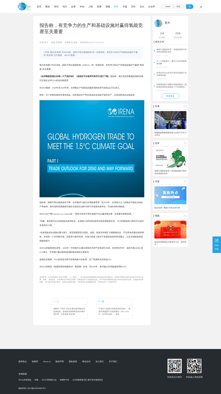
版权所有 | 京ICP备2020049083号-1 (32, 388)
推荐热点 (22, 361)
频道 (47, 6)
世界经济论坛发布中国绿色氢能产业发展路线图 (171, 74)
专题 (125, 6)
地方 (65, 6)
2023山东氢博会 (24, 380)
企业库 (151, 6)
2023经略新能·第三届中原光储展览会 (87, 380)
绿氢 (36, 380)
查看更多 (170, 96)
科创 (82, 6)
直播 (99, 6)
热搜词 (35, 361)
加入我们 (100, 361)
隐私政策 (73, 361)
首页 (39, 6)
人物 (90, 6)
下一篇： (102, 301)
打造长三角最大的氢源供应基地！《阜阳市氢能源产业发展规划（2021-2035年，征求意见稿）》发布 (115, 311)
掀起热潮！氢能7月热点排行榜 (167, 208)
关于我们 (113, 361)
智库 (116, 6)
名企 (142, 6)
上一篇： (57, 301)
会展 (73, 6)
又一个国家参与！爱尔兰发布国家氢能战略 (171, 62)
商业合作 (86, 361)
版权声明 (59, 361)
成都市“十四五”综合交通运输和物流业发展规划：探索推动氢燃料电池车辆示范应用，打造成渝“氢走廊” (69, 311)
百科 (133, 6)
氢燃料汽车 (64, 380)
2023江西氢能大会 (49, 380)
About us (47, 361)
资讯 (56, 6)
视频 (108, 6)
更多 (185, 106)
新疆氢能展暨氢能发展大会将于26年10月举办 (170, 134)
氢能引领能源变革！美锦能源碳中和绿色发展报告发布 (171, 50)
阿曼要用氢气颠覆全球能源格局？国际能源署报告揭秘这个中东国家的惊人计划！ (171, 85)
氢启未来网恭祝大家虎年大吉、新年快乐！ (170, 243)
